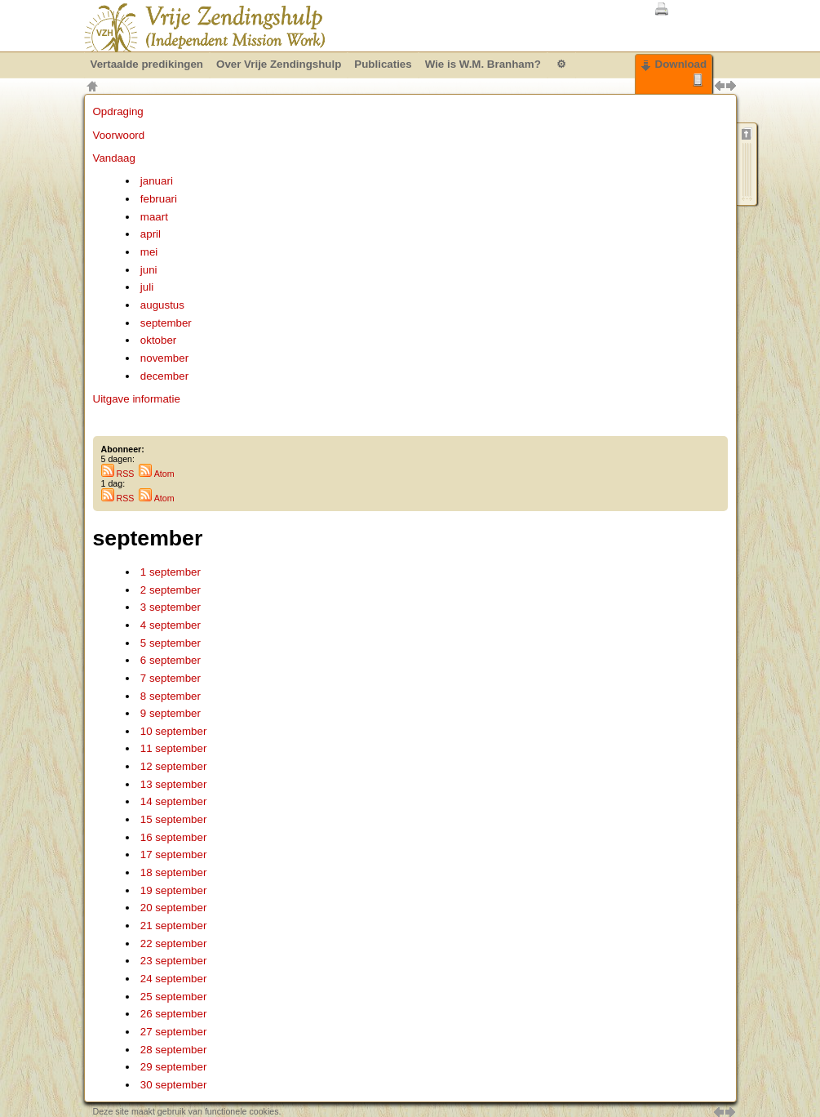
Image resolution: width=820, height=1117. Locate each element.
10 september (173, 731)
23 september (173, 961)
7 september (170, 678)
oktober (158, 340)
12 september (173, 766)
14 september (173, 801)
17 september (173, 854)
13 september (173, 784)
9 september (170, 713)
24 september (173, 978)
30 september (173, 1085)
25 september (173, 996)
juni (148, 270)
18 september (173, 872)
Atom (156, 473)
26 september (173, 1014)
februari (158, 199)
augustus (162, 305)
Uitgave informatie (136, 399)
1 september (170, 572)
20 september (173, 907)
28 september (173, 1050)
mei (148, 252)
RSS (118, 473)
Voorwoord (119, 135)
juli (146, 287)
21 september (173, 925)
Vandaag (114, 158)
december (164, 376)
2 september (170, 590)
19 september (173, 890)
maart (154, 217)
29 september (173, 1067)
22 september (173, 943)
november (164, 358)
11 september (173, 748)
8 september (170, 696)
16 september (173, 837)
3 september (170, 607)
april (150, 234)
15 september (173, 819)
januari (156, 181)
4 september (170, 625)
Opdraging (118, 111)
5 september (170, 643)
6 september (170, 660)
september (166, 323)
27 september (173, 1032)
